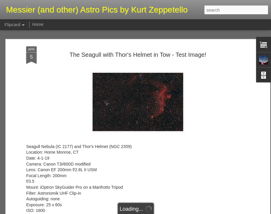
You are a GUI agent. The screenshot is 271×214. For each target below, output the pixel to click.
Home (37, 24)
